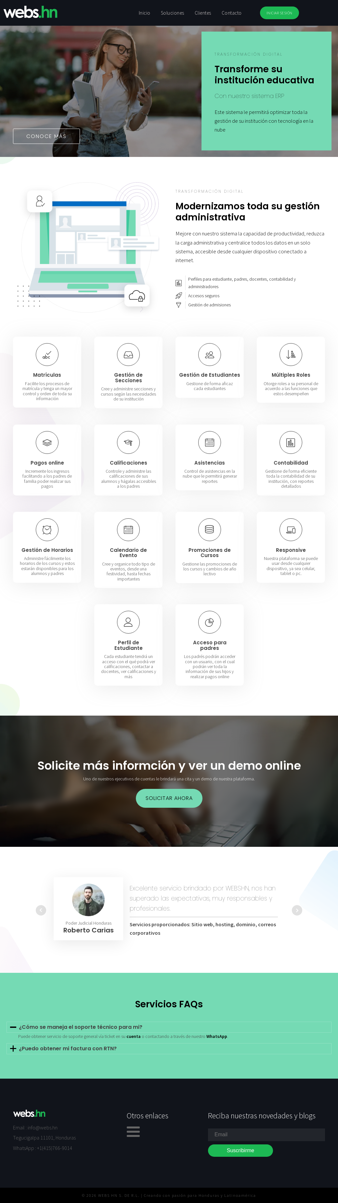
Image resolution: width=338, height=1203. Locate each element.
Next (297, 910)
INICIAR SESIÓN (279, 12)
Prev (41, 910)
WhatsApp (216, 1036)
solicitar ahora (169, 798)
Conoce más (46, 136)
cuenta (133, 1036)
